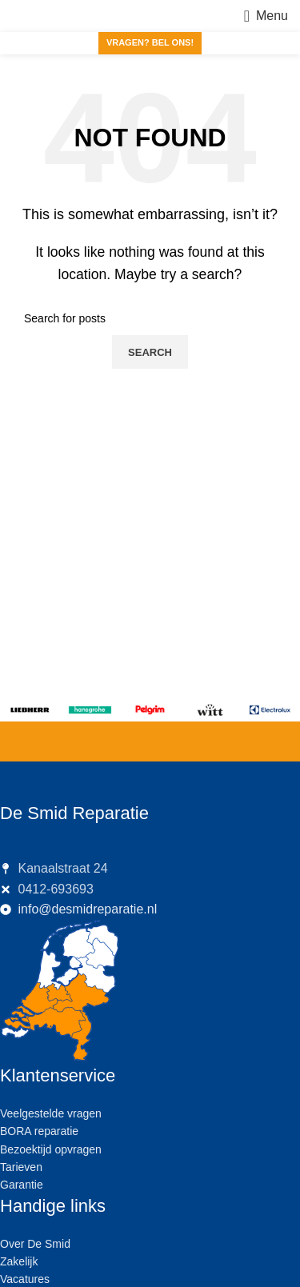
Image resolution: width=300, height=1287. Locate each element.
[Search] (150, 318)
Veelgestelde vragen (51, 1113)
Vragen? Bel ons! (150, 42)
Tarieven (21, 1167)
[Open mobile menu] (266, 16)
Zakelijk (19, 1261)
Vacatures (25, 1279)
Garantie (21, 1184)
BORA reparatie (39, 1131)
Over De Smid (35, 1243)
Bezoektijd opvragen (51, 1149)
